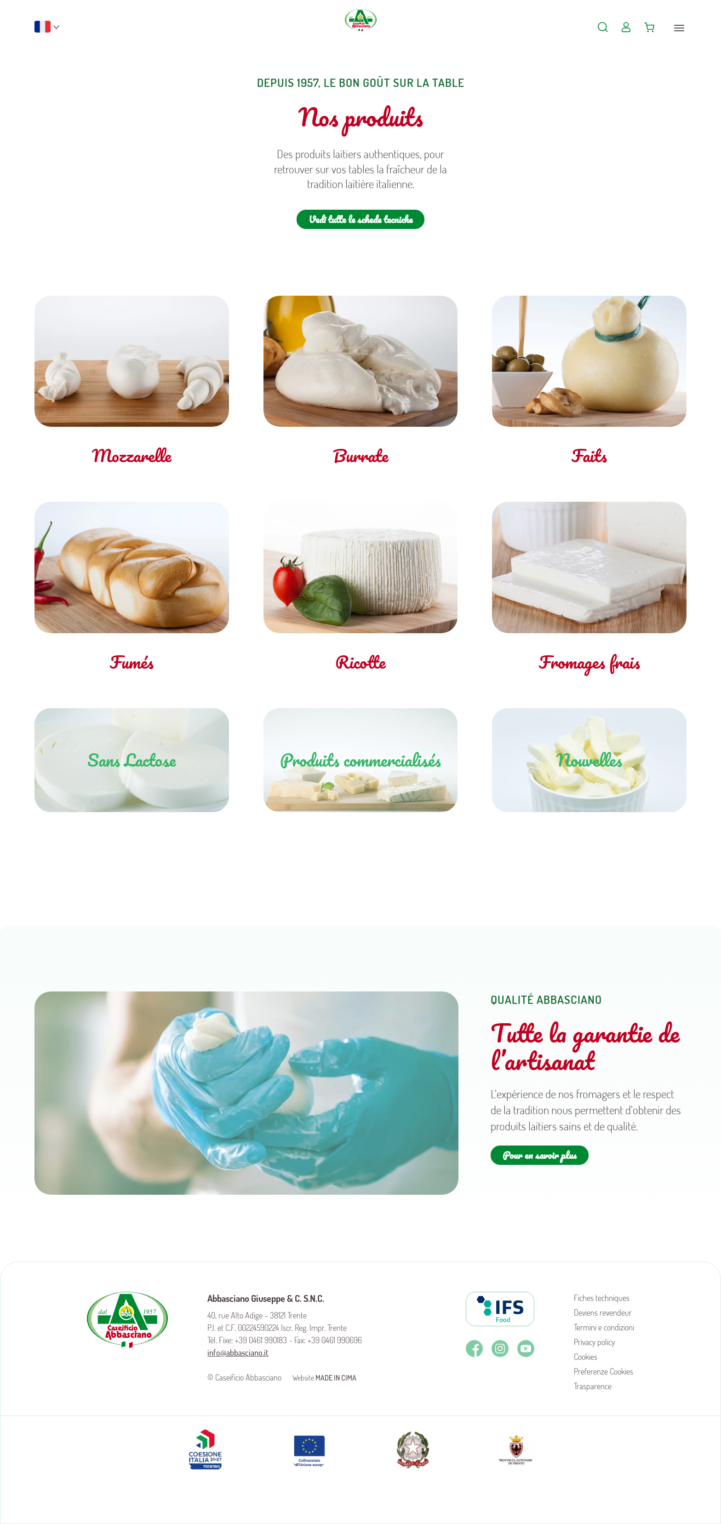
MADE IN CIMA (335, 1377)
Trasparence (593, 1386)
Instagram (500, 1348)
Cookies (585, 1357)
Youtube (525, 1348)
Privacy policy (594, 1342)
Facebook (474, 1348)
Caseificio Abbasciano (360, 32)
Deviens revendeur (603, 1312)
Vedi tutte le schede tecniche (360, 219)
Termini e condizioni (604, 1327)
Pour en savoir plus (540, 1155)
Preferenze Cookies (603, 1371)
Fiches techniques (601, 1298)
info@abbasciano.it (238, 1352)
